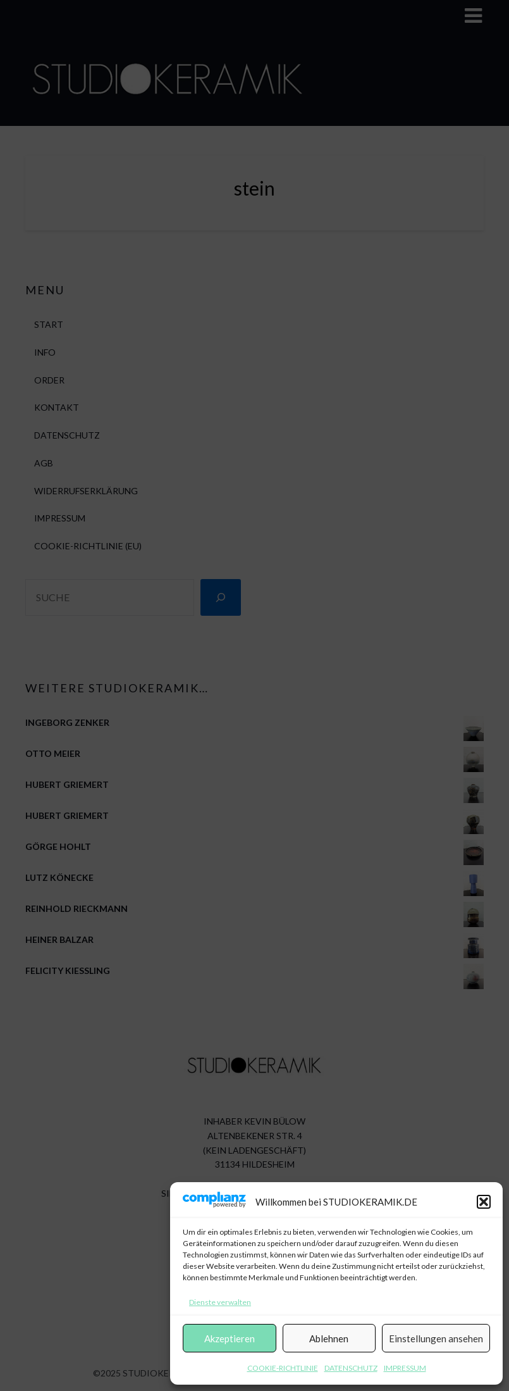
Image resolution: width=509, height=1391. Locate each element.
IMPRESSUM (405, 1368)
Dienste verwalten (220, 1302)
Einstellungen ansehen (436, 1338)
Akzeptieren (229, 1338)
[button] (483, 1201)
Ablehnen (328, 1338)
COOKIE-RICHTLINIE (282, 1368)
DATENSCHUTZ (350, 1368)
